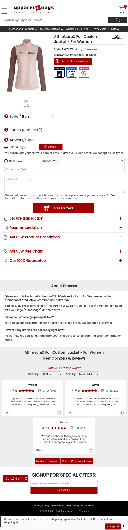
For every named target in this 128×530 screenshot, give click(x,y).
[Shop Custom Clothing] (51, 29)
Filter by (33, 374)
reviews (91, 49)
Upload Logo (14, 147)
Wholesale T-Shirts (105, 29)
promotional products (19, 300)
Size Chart (26, 107)
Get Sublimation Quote (75, 61)
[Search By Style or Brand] (54, 20)
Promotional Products (21, 29)
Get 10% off (13, 478)
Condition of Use (57, 505)
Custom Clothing (50, 29)
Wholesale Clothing (77, 29)
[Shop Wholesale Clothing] (78, 29)
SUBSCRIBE (64, 490)
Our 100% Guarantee (28, 260)
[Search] (117, 20)
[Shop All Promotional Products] (23, 29)
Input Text (13, 161)
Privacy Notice (41, 505)
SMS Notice (72, 505)
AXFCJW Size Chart (26, 251)
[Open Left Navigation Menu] (4, 11)
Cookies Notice (87, 505)
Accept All (113, 526)
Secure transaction (26, 218)
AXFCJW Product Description (35, 237)
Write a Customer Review (64, 368)
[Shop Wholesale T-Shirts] (106, 29)
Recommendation (26, 227)
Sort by (71, 374)
